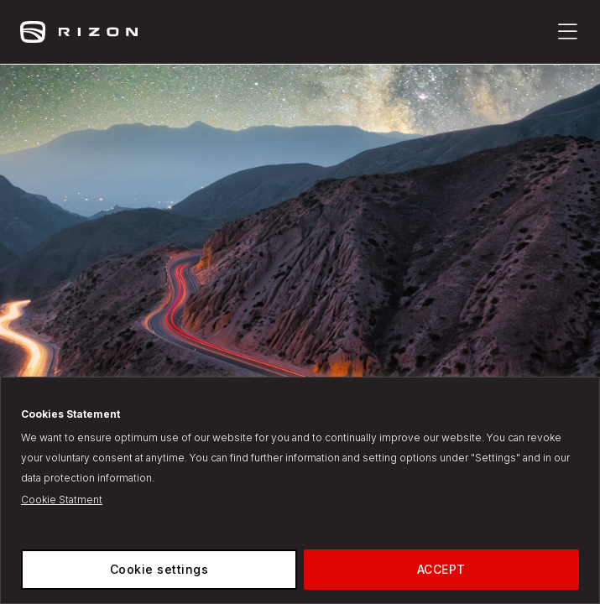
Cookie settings (159, 569)
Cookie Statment (61, 499)
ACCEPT (441, 569)
